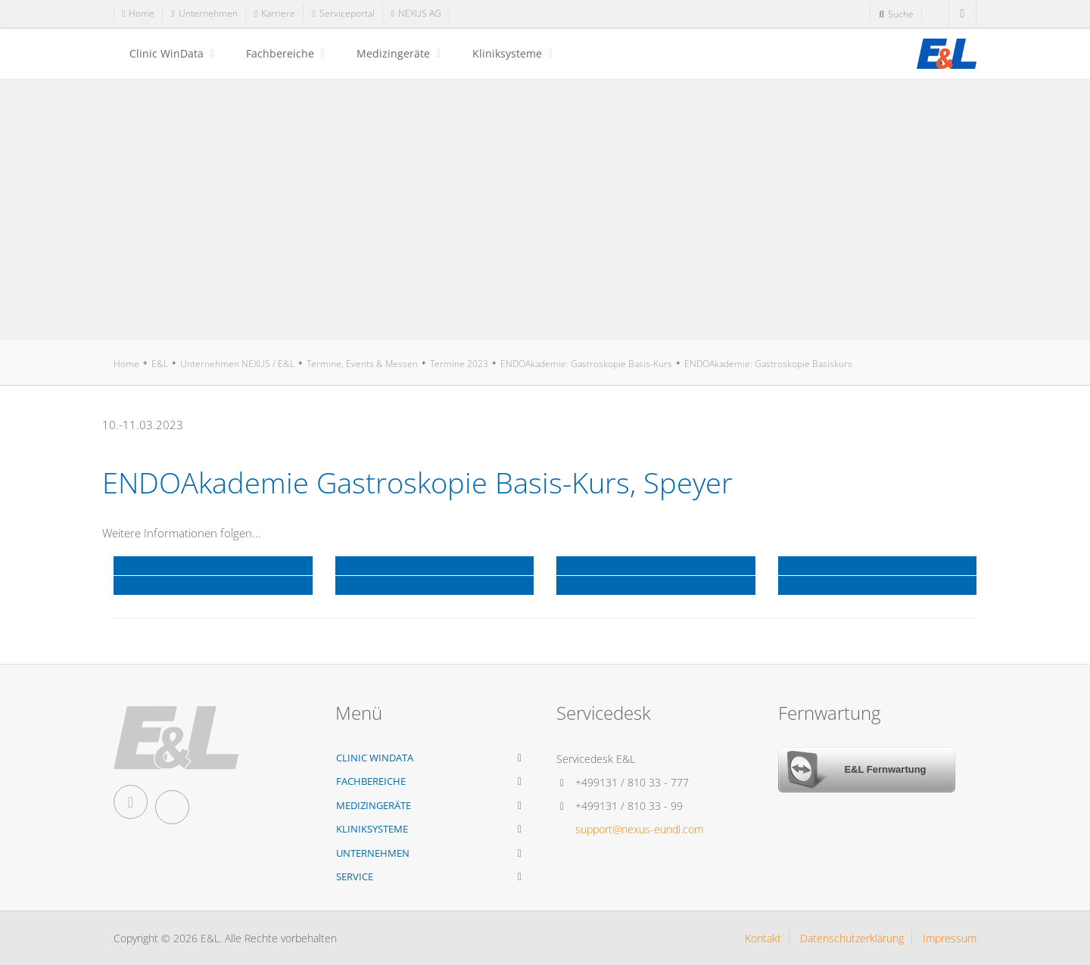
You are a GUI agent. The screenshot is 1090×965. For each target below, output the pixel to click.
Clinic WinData (166, 53)
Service (354, 876)
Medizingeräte (393, 53)
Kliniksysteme (507, 53)
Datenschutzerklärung (852, 938)
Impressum (949, 938)
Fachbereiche (280, 53)
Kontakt (763, 938)
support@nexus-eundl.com (639, 829)
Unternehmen (373, 853)
